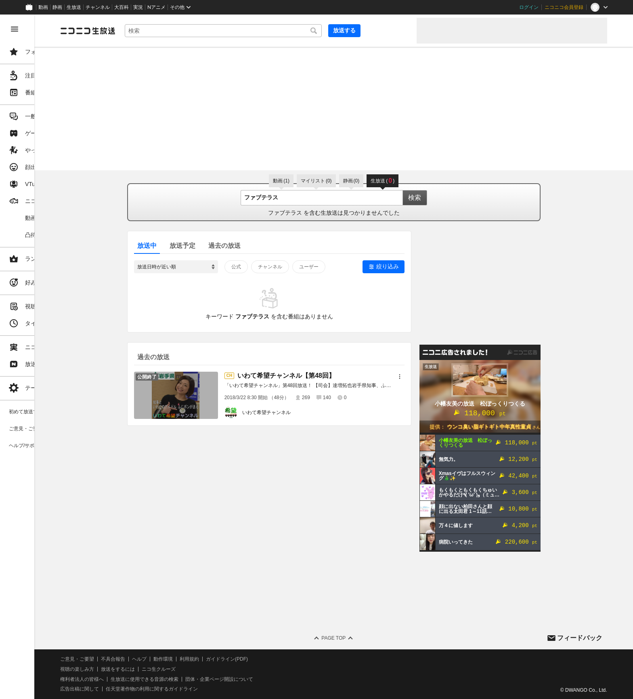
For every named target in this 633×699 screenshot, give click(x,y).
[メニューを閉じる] (14, 29)
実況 (138, 7)
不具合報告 (169, 659)
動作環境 (219, 659)
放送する (390, 30)
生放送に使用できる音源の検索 (201, 679)
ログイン (529, 7)
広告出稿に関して (135, 689)
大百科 (121, 7)
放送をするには (174, 669)
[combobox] (274, 30)
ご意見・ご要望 (133, 659)
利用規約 (245, 659)
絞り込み (415, 266)
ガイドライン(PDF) (283, 659)
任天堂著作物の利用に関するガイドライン (208, 688)
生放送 (74, 7)
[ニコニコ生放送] (143, 30)
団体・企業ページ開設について (275, 679)
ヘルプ (195, 659)
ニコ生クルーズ (215, 669)
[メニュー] (427, 376)
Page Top (362, 638)
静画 (57, 7)
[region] (45, 357)
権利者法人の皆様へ (138, 679)
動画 (43, 7)
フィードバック (579, 637)
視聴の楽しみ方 (133, 669)
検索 (442, 197)
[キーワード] (274, 30)
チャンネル (98, 7)
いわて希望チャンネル (294, 412)
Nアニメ (156, 7)
